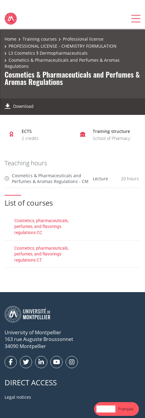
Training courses (40, 39)
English (106, 409)
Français (125, 409)
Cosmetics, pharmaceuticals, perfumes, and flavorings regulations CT (41, 254)
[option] (125, 409)
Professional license (83, 39)
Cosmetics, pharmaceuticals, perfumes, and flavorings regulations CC (41, 226)
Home (10, 39)
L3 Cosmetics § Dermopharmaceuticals (48, 53)
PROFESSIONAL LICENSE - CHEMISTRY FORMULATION (63, 46)
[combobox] (105, 409)
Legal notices (18, 397)
